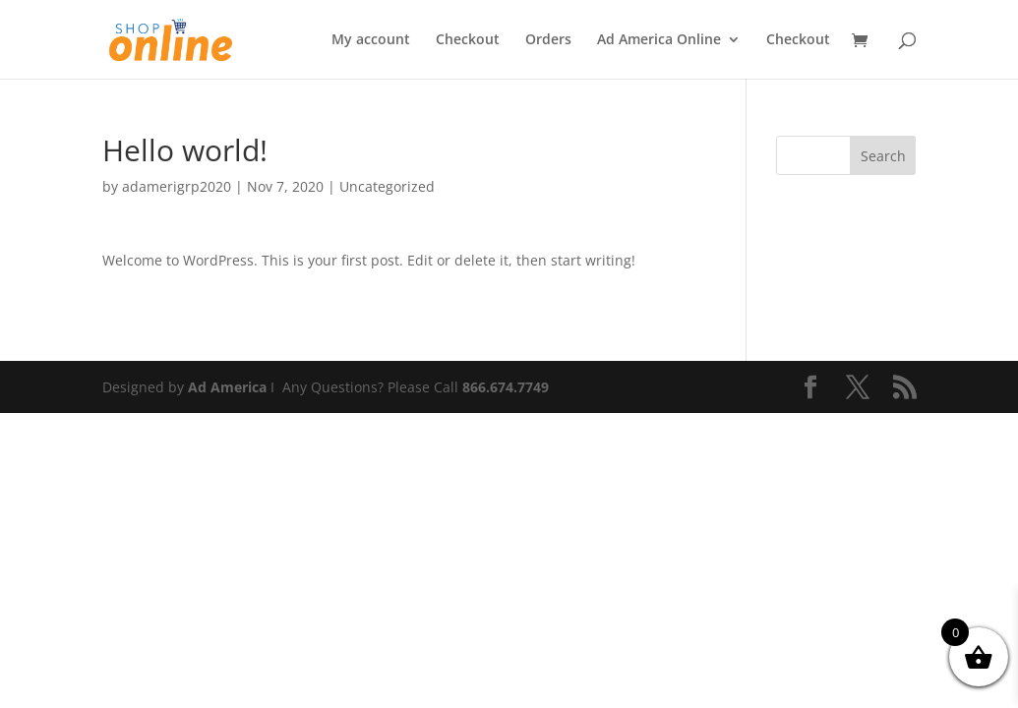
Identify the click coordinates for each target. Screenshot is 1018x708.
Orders (548, 40)
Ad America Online (659, 40)
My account (370, 40)
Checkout (468, 40)
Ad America (227, 387)
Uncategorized (387, 186)
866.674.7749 (505, 387)
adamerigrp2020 (176, 186)
